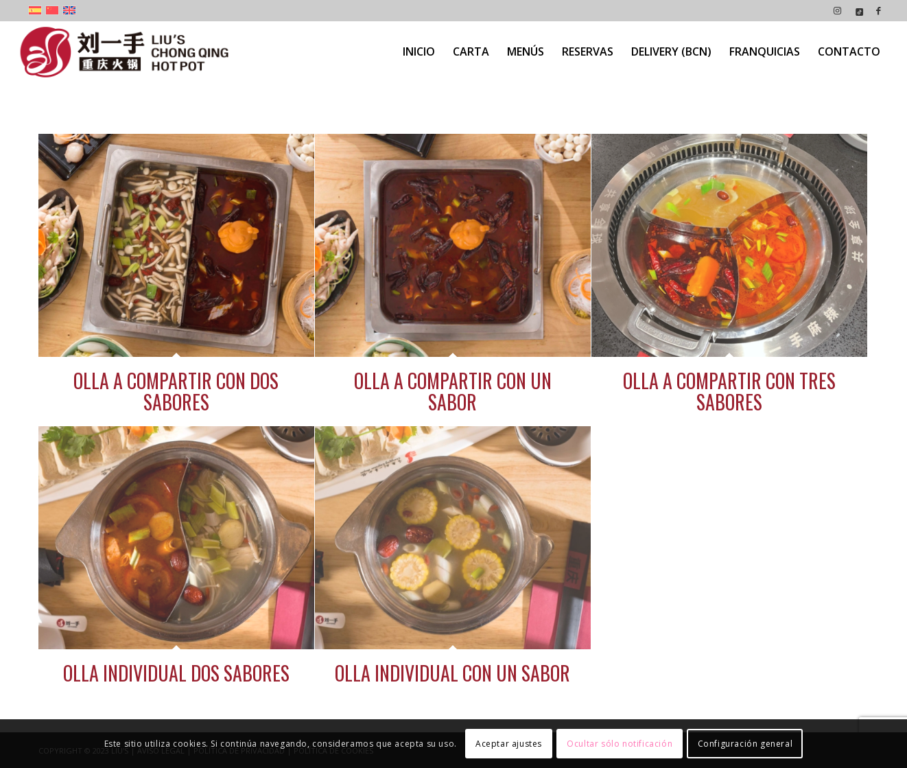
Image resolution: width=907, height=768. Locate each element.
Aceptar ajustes (508, 743)
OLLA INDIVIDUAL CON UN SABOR (452, 673)
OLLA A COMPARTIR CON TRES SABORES (729, 391)
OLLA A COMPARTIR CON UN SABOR (453, 391)
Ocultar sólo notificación (619, 743)
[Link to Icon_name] (858, 10)
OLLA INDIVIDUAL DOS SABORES (176, 673)
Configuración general (745, 743)
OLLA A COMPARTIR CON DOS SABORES (176, 391)
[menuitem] (419, 51)
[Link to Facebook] (879, 10)
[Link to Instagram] (837, 10)
